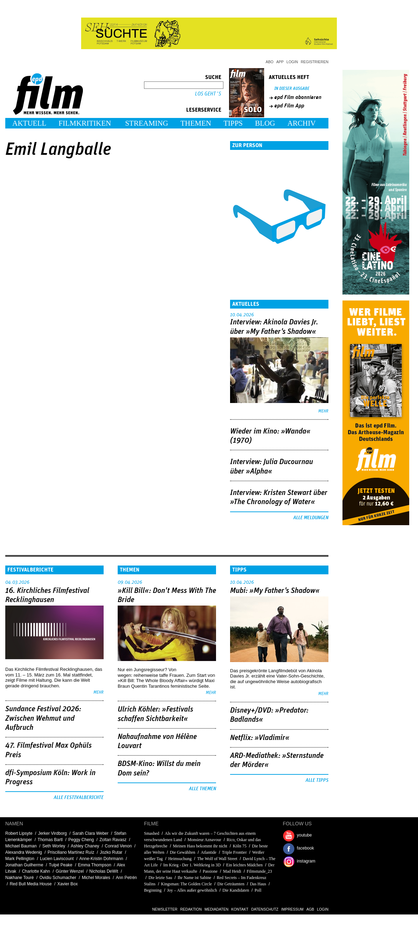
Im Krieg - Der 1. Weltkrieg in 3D (192, 865)
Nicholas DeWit (103, 871)
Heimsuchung (180, 858)
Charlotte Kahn (36, 871)
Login (292, 62)
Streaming (146, 123)
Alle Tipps (317, 780)
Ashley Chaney (85, 846)
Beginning (153, 890)
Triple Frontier (234, 852)
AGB (310, 909)
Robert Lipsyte (18, 833)
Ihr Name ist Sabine (194, 877)
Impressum (292, 909)
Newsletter (164, 909)
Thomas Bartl (50, 839)
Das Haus (258, 883)
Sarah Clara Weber (90, 833)
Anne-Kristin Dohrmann (101, 858)
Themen (196, 123)
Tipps (233, 123)
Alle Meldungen (310, 517)
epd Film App (289, 105)
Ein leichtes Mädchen (244, 865)
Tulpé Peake (60, 865)
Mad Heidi (232, 871)
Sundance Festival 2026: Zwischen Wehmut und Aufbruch (43, 718)
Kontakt (239, 909)
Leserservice (203, 110)
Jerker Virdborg (52, 833)
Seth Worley (53, 846)
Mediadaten (216, 909)
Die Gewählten (182, 852)
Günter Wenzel (69, 871)
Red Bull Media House (31, 883)
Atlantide (208, 852)
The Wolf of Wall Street (217, 858)
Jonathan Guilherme (24, 865)
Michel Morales (96, 877)
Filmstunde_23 (259, 871)
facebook (305, 848)
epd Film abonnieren (297, 97)
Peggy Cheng (81, 839)
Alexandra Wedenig (23, 852)
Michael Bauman (21, 846)
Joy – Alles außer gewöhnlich (192, 890)
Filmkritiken (85, 123)
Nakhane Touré (19, 877)
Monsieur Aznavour (204, 839)
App (280, 62)
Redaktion (191, 909)
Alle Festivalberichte (79, 797)
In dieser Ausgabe (291, 89)
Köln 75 (240, 846)
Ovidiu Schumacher (57, 877)
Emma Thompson (94, 865)
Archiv (301, 123)
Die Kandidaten (235, 890)
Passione (210, 871)
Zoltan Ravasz (112, 839)
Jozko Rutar (111, 852)
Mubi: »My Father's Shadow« (275, 591)
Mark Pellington (19, 858)
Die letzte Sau (160, 877)
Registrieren (314, 62)
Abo (269, 62)
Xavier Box (67, 883)
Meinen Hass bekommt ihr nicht (200, 846)
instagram (306, 861)
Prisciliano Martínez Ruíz (71, 852)
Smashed (151, 833)
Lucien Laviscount (57, 858)
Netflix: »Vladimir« (259, 738)
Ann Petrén (126, 877)
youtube (304, 835)
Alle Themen (202, 788)
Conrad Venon (118, 846)
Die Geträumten (230, 883)
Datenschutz (264, 909)
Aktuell (29, 123)
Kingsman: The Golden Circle (186, 883)
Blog (265, 123)
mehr (323, 411)
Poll (258, 890)
